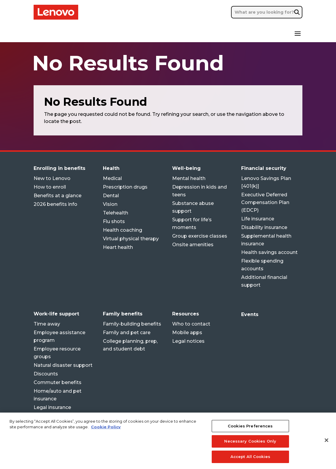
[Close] (326, 445)
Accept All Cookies (250, 462)
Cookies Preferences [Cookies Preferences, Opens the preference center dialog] (250, 431)
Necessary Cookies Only (250, 446)
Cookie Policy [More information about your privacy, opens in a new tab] (106, 432)
